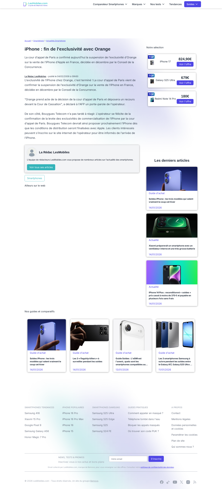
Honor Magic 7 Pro (35, 437)
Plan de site (177, 440)
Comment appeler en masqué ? (145, 413)
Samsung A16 (32, 413)
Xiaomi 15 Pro (32, 419)
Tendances (175, 4)
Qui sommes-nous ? (182, 446)
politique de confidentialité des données (157, 467)
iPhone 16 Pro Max (73, 419)
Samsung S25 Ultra (103, 413)
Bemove (94, 481)
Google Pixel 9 (33, 425)
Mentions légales (180, 419)
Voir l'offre (185, 64)
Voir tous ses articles (41, 167)
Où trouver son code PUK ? (143, 431)
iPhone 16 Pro (70, 413)
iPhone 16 (67, 425)
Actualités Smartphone (56, 41)
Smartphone (38, 41)
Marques (139, 4)
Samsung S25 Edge (103, 419)
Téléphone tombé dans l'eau (144, 419)
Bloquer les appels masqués (144, 425)
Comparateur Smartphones (110, 4)
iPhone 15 (67, 431)
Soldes (192, 4)
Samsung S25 (100, 425)
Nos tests (157, 4)
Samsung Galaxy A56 (37, 431)
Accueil (28, 41)
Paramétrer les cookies (184, 434)
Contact (175, 413)
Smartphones (34, 178)
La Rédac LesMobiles (35, 76)
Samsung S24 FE (101, 431)
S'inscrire (156, 458)
